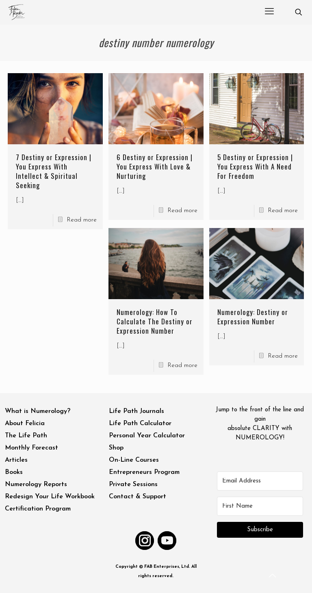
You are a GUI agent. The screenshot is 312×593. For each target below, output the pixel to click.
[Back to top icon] (273, 576)
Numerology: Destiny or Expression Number (252, 316)
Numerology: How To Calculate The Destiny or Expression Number (155, 321)
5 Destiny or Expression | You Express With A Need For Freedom (255, 166)
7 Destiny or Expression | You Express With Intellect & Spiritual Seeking (53, 171)
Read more (82, 220)
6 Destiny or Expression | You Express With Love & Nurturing (155, 166)
